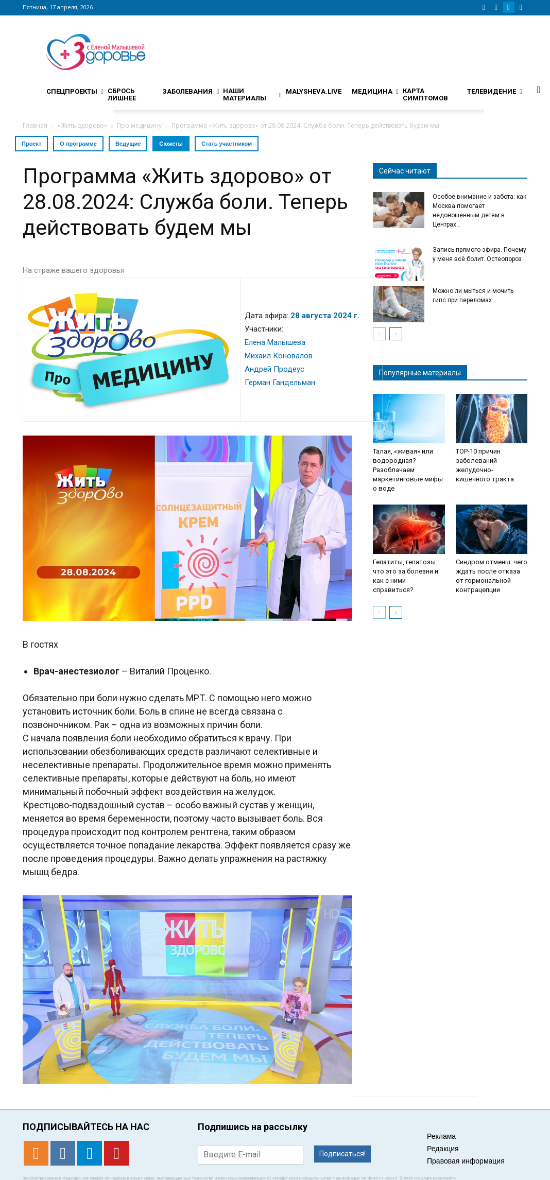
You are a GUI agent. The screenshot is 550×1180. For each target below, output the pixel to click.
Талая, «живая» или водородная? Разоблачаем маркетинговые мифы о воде (408, 469)
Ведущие (128, 144)
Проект (31, 144)
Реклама (441, 1136)
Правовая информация (466, 1161)
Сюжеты (171, 144)
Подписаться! (342, 1154)
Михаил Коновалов (279, 355)
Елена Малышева (275, 342)
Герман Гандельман (280, 382)
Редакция (443, 1148)
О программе (78, 144)
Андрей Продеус (274, 369)
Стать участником (226, 144)
